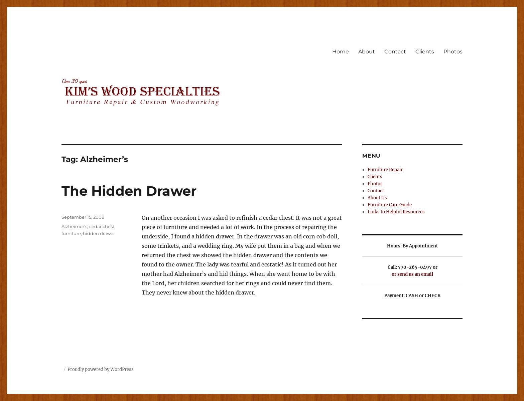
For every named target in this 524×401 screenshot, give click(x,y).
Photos (453, 51)
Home (340, 51)
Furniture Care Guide (390, 205)
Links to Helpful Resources (396, 212)
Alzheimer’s (74, 226)
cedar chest (101, 226)
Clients (424, 51)
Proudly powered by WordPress (101, 369)
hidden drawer (99, 233)
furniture (71, 233)
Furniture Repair (385, 170)
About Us (377, 198)
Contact (395, 51)
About (366, 51)
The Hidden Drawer (128, 191)
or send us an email (412, 274)
